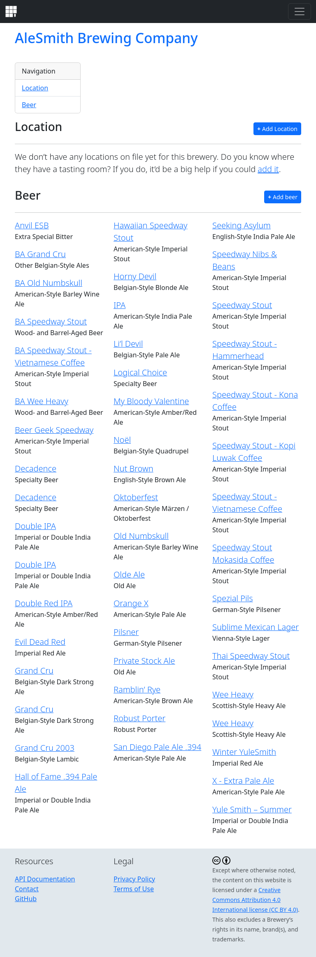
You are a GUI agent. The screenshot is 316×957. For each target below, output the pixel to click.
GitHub (26, 898)
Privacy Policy (134, 878)
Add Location (277, 129)
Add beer (282, 197)
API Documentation (45, 878)
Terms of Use (134, 888)
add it (268, 169)
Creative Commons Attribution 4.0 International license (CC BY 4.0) (255, 899)
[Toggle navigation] (299, 11)
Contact (27, 888)
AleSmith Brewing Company (106, 37)
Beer (29, 104)
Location (35, 87)
